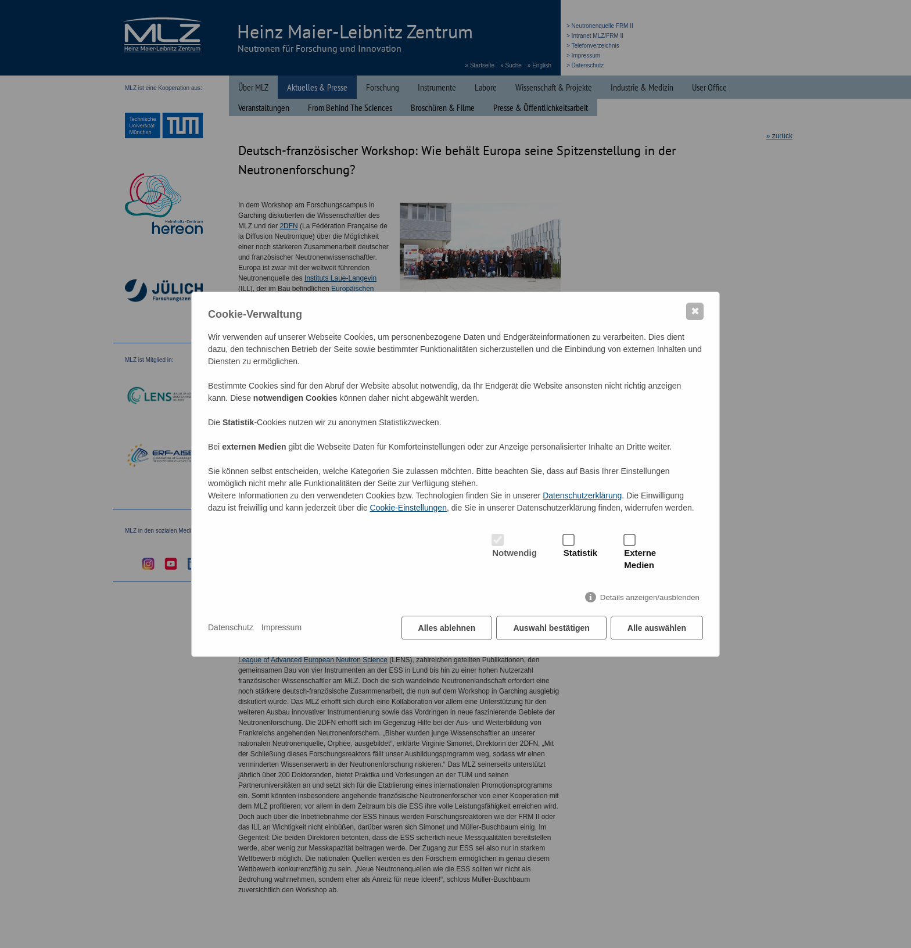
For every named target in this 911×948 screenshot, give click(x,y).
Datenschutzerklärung (582, 495)
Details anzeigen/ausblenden (650, 597)
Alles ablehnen (447, 628)
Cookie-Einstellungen (408, 507)
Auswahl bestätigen (551, 628)
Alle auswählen (656, 628)
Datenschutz (230, 627)
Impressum (281, 627)
